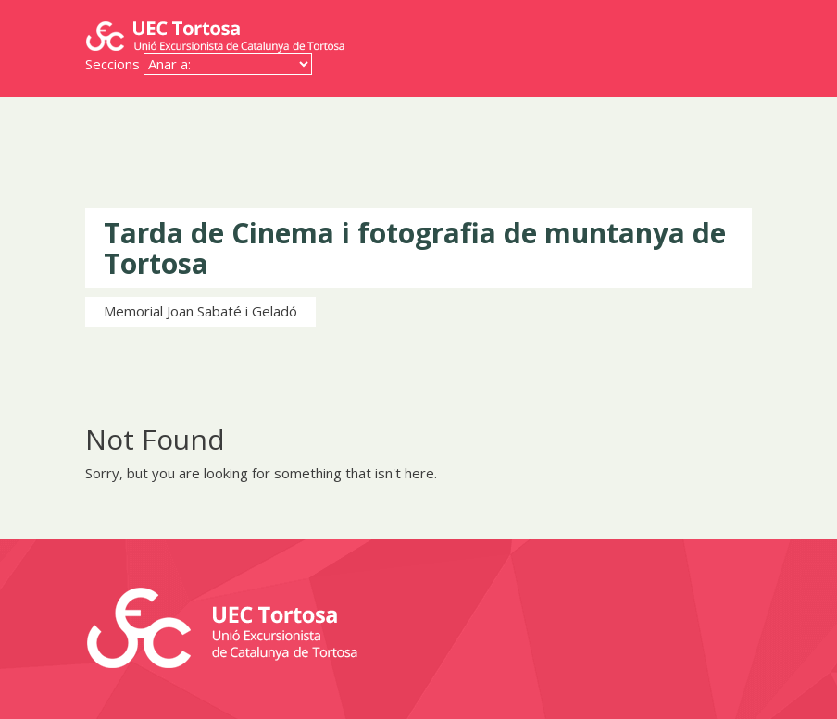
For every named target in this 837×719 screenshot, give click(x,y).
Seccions (112, 64)
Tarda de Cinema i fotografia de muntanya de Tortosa (415, 248)
